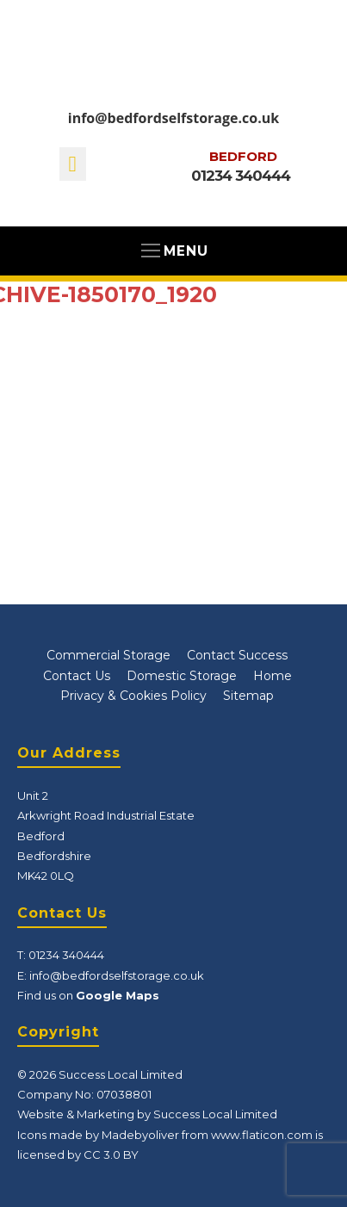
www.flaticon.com (262, 1135)
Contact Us (76, 676)
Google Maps (117, 995)
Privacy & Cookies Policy (133, 695)
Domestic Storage (182, 676)
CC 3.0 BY (111, 1154)
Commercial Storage (108, 655)
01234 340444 (240, 175)
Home (272, 676)
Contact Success (237, 655)
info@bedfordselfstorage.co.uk (173, 117)
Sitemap (248, 695)
